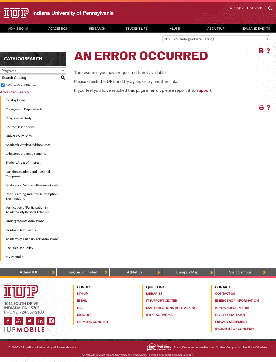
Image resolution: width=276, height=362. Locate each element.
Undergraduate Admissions (25, 221)
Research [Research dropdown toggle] (97, 28)
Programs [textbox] (9, 71)
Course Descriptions (20, 127)
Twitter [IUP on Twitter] (30, 321)
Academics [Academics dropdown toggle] (57, 28)
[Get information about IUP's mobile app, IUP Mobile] (25, 328)
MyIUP (82, 293)
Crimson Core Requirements (26, 154)
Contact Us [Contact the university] (225, 293)
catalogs (90, 354)
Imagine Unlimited (82, 272)
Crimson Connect (92, 322)
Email (82, 300)
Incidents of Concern (234, 329)
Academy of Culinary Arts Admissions (32, 239)
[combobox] (216, 39)
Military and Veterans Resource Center (33, 185)
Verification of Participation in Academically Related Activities (27, 209)
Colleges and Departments (24, 109)
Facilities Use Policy (19, 248)
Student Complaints (228, 347)
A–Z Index (236, 8)
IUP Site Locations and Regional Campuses (28, 174)
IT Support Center (161, 300)
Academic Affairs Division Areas (28, 145)
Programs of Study (19, 118)
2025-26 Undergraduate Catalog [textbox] (189, 39)
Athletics (134, 272)
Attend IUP (29, 272)
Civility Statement (231, 315)
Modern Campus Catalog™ (178, 354)
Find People (255, 8)
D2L (80, 308)
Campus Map (187, 272)
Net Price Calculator (255, 347)
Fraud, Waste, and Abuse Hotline (193, 347)
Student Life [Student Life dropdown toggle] (136, 28)
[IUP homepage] (21, 287)
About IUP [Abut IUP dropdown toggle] (216, 28)
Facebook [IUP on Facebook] (8, 321)
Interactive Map (160, 315)
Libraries (154, 293)
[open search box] (270, 8)
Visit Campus (240, 272)
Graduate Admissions (21, 230)
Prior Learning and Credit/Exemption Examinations (32, 196)
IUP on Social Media (232, 308)
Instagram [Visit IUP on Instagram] (51, 321)
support (204, 90)
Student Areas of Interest (23, 162)
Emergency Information (237, 300)
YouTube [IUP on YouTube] (19, 321)
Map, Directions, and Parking (171, 308)
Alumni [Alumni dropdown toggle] (176, 28)
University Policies (19, 136)
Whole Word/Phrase (21, 85)
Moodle (84, 315)
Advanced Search (14, 92)
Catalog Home (16, 100)
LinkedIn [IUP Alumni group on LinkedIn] (40, 321)
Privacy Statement (231, 322)
